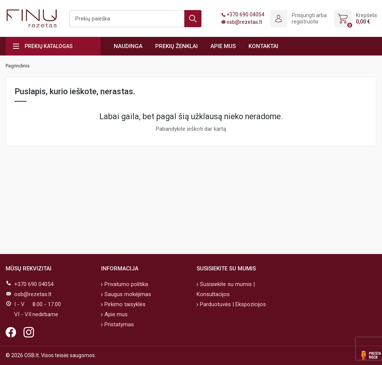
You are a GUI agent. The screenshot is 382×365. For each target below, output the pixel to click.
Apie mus (223, 46)
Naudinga (128, 46)
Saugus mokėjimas (127, 294)
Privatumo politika (125, 284)
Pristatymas (118, 324)
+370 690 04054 (245, 15)
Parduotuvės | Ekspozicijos (232, 304)
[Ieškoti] (135, 18)
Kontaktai (263, 46)
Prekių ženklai (176, 46)
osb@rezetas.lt (244, 22)
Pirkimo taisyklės (124, 304)
